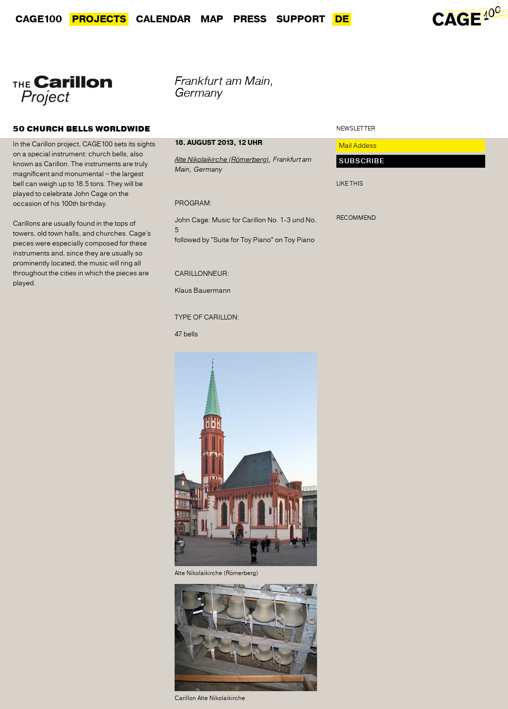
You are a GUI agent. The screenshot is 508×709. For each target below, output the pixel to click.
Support (300, 19)
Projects (99, 19)
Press (249, 19)
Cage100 (38, 19)
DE (342, 19)
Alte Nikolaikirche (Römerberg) (222, 159)
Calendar (163, 19)
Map (211, 19)
